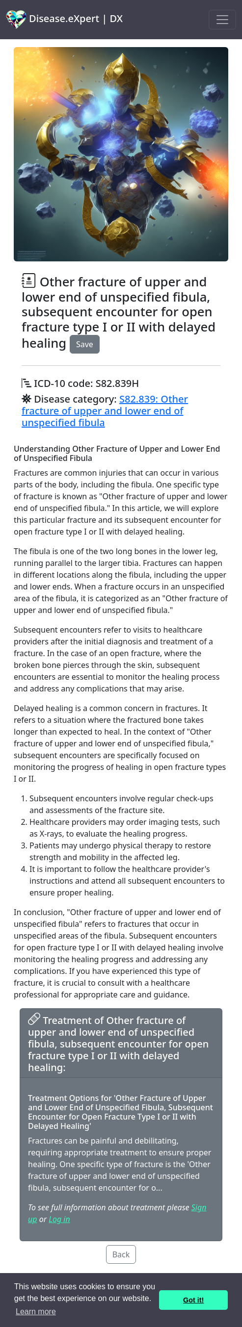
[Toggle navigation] (222, 19)
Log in (59, 1219)
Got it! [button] (193, 1300)
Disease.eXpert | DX (64, 19)
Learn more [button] (36, 1311)
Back (121, 1254)
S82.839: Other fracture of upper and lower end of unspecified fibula (105, 410)
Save (84, 344)
